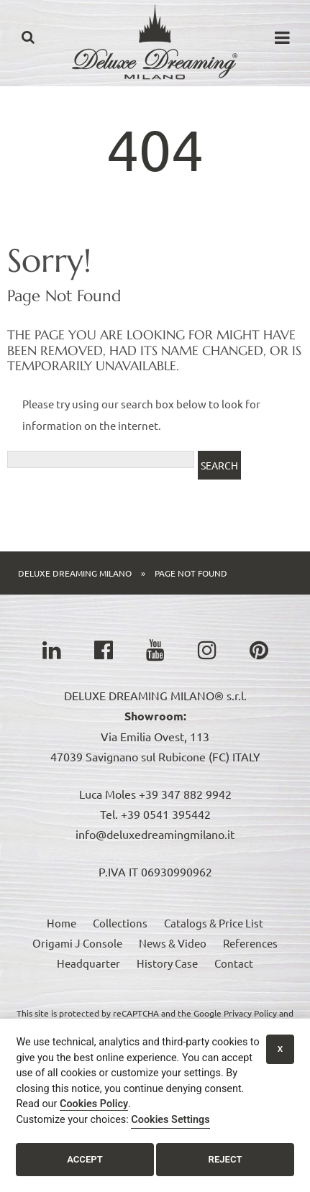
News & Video (172, 943)
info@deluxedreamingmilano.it (155, 834)
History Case (167, 963)
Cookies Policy (94, 1104)
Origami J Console (77, 943)
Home (61, 923)
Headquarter (88, 963)
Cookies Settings (170, 1120)
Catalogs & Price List (213, 923)
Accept (85, 1159)
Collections (120, 923)
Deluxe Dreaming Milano (75, 573)
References (250, 943)
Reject (225, 1159)
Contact (233, 963)
